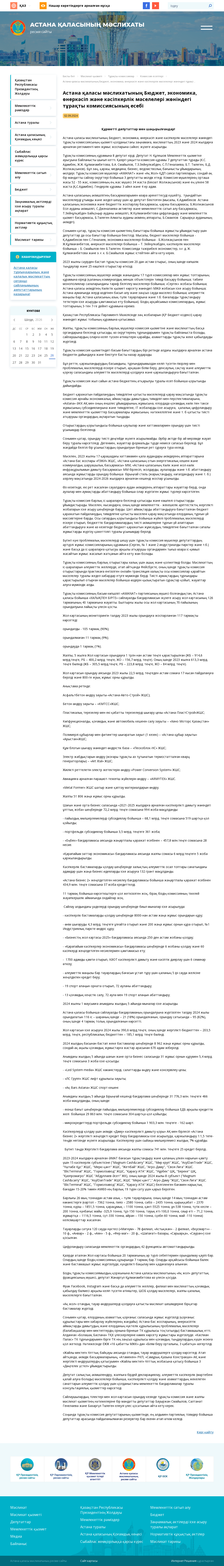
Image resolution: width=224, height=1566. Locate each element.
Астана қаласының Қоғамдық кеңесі (111, 1534)
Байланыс (18, 1543)
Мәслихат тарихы (165, 1541)
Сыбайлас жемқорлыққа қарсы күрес (111, 1541)
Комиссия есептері (151, 76)
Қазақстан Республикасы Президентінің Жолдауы (101, 1510)
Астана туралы (92, 1526)
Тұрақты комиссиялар (121, 76)
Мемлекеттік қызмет (28, 1529)
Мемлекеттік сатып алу (170, 1507)
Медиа (16, 1536)
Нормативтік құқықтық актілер (177, 1534)
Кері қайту (205, 1432)
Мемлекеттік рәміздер (99, 1519)
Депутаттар (20, 1521)
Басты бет (69, 76)
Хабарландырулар (36, 257)
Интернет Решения (183, 1561)
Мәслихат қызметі (91, 76)
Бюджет (157, 1514)
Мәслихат (18, 1507)
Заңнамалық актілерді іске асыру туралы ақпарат (178, 1524)
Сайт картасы (89, 1561)
